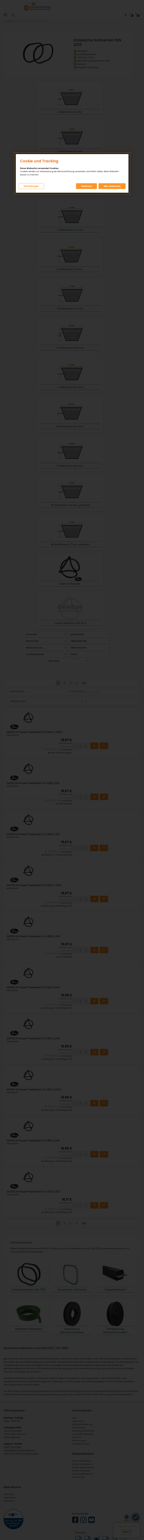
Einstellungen (31, 186)
